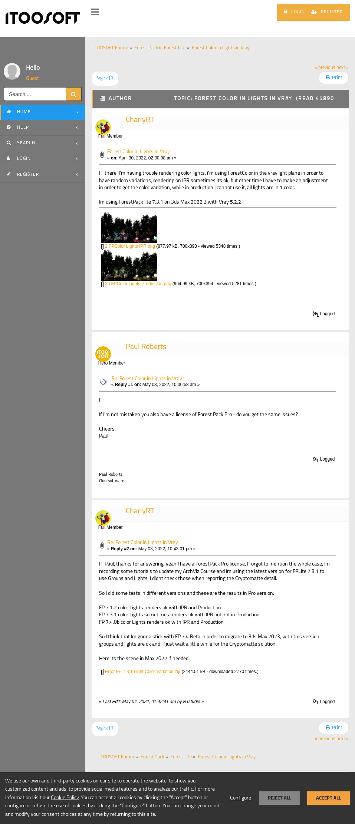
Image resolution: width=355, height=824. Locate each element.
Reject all (279, 797)
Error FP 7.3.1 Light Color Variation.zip (140, 671)
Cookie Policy (65, 798)
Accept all (328, 797)
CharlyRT (140, 120)
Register (327, 11)
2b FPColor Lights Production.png (136, 283)
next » (342, 68)
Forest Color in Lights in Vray (138, 152)
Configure (240, 798)
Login (294, 11)
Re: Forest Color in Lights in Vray (146, 379)
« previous (325, 68)
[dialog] (177, 798)
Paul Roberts (146, 347)
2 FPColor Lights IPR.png (128, 246)
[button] (94, 12)
